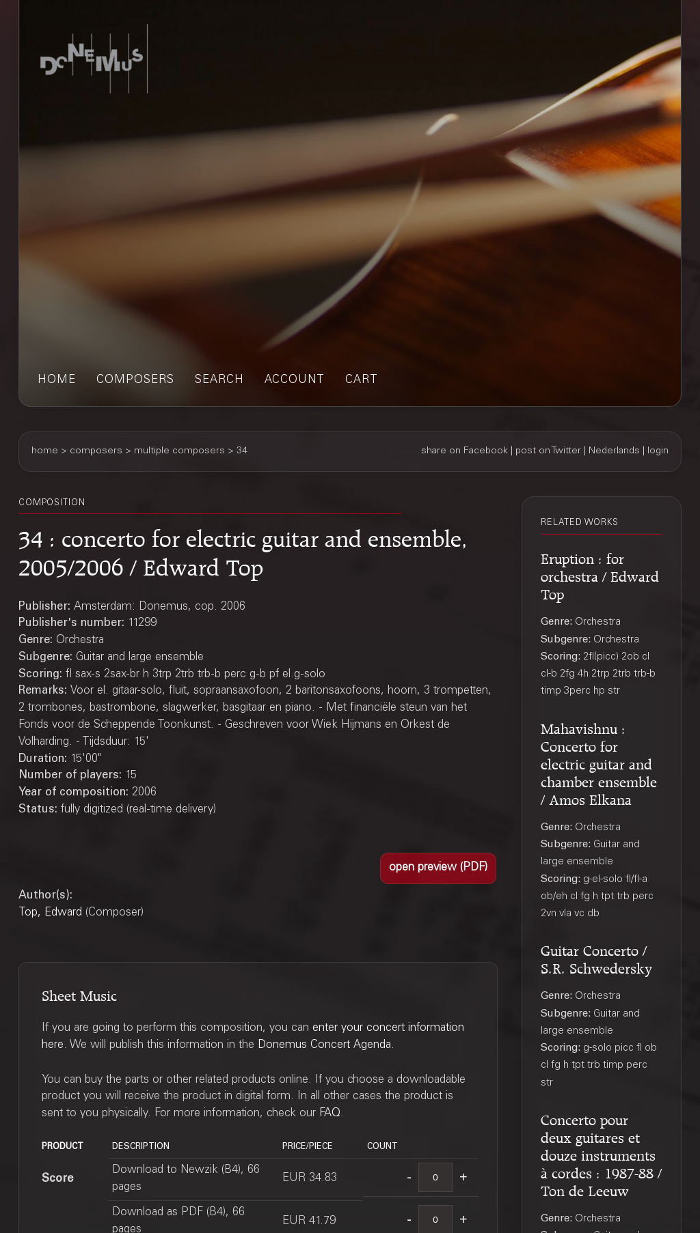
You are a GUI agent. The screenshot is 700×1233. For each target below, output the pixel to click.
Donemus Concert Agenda (324, 1045)
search (219, 380)
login (658, 451)
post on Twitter (548, 451)
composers (135, 380)
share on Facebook (464, 451)
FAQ (329, 1114)
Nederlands (614, 451)
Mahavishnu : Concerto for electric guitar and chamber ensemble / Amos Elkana (599, 762)
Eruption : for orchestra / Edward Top (600, 574)
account (295, 380)
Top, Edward (50, 913)
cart (361, 380)
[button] (438, 868)
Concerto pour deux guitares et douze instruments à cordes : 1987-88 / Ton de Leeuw (601, 1153)
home (57, 380)
